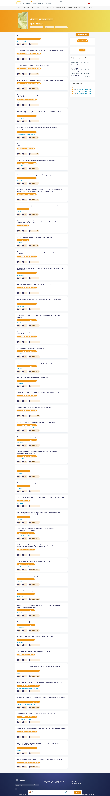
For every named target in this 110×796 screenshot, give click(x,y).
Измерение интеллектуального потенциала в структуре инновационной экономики (41, 80)
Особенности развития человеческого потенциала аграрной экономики (38, 160)
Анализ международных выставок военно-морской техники (34, 651)
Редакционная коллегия (29, 7)
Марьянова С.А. (20, 180)
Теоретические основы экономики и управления (29, 38)
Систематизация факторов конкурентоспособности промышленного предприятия (41, 437)
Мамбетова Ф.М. (20, 150)
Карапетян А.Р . (20, 612)
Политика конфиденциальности (87, 794)
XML (82, 49)
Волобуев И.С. (33, 704)
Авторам (48, 7)
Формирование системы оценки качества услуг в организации (35, 363)
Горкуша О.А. (20, 519)
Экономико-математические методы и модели (28, 670)
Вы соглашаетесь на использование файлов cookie (60, 792)
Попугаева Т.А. (20, 750)
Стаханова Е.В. (26, 535)
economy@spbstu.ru (76, 783)
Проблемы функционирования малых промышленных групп (34, 284)
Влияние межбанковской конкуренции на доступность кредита (35, 576)
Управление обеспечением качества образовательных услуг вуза (36, 713)
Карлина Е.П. (20, 339)
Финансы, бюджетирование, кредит (26, 533)
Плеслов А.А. (20, 290)
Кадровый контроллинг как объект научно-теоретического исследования (38, 392)
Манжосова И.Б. (36, 552)
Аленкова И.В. (20, 134)
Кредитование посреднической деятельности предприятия (34, 561)
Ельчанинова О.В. (28, 552)
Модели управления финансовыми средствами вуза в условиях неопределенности (41, 728)
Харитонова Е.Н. (28, 427)
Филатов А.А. (20, 211)
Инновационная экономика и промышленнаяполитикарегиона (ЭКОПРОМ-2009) (40, 759)
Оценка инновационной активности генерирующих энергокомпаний (36, 237)
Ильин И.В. (19, 566)
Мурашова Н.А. (27, 134)
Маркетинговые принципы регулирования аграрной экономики (35, 636)
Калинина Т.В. (36, 427)
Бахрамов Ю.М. (27, 70)
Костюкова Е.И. (20, 552)
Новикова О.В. (27, 227)
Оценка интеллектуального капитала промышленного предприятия (36, 422)
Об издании (18, 7)
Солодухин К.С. (20, 306)
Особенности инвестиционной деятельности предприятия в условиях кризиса (40, 483)
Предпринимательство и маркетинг (26, 610)
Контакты (90, 7)
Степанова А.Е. (20, 85)
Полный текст (82, 40)
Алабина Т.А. (27, 704)
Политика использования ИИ (73, 7)
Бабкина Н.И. (20, 442)
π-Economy (22, 780)
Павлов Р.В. (19, 353)
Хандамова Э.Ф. (20, 275)
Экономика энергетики (23, 209)
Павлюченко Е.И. (27, 719)
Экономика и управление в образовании (27, 716)
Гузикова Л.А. (20, 581)
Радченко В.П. (20, 165)
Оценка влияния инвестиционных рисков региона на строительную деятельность (40, 497)
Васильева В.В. (20, 458)
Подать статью (82, 34)
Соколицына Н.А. (26, 566)
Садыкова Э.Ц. (20, 102)
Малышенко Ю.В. (28, 688)
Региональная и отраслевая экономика (27, 99)
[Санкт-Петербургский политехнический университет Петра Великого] (17, 781)
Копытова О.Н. (20, 196)
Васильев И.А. (20, 242)
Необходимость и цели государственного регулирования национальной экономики (41, 35)
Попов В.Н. (19, 259)
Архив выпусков (40, 7)
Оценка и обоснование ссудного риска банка (30, 591)
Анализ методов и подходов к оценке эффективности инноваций (36, 468)
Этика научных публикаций (59, 7)
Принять (77, 792)
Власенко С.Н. (20, 227)
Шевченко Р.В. (20, 657)
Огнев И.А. (35, 688)
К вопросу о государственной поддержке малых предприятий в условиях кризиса (40, 50)
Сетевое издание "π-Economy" (28, 2)
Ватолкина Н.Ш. (20, 368)
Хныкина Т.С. (27, 56)
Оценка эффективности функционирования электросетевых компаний (37, 206)
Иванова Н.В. (20, 412)
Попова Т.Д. (19, 673)
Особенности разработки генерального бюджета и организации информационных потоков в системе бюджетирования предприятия (41, 545)
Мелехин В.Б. (20, 719)
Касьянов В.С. (25, 259)
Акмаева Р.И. (20, 535)
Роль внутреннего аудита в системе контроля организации (34, 407)
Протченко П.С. (26, 353)
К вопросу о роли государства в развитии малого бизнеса (34, 65)
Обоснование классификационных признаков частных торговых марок (37, 622)
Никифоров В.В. (20, 627)
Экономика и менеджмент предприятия (27, 256)
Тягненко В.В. (26, 339)
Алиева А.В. (27, 41)
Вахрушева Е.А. (20, 503)
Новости (84, 7)
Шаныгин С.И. (20, 322)
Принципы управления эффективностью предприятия (32, 377)
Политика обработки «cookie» (22, 794)
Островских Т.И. (20, 488)
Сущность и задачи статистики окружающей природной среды (35, 175)
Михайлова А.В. (20, 398)
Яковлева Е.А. (20, 383)
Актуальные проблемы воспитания (26, 148)
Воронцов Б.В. (20, 596)
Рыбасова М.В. (20, 41)
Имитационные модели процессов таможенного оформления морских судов (39, 682)
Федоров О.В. (34, 134)
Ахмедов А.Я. (20, 70)
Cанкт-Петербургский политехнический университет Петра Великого (35, 3)
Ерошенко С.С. (20, 688)
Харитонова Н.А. (20, 427)
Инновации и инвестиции (23, 471)
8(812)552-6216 (75, 781)
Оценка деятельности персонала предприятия (30, 348)
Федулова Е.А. (20, 704)
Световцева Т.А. (20, 118)
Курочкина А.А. (20, 56)
